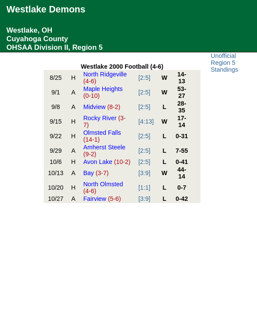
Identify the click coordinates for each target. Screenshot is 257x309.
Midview (101, 106)
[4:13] (146, 121)
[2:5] (144, 77)
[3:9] (144, 173)
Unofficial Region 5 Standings (224, 62)
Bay (95, 173)
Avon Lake (106, 161)
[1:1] (144, 187)
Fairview (102, 198)
